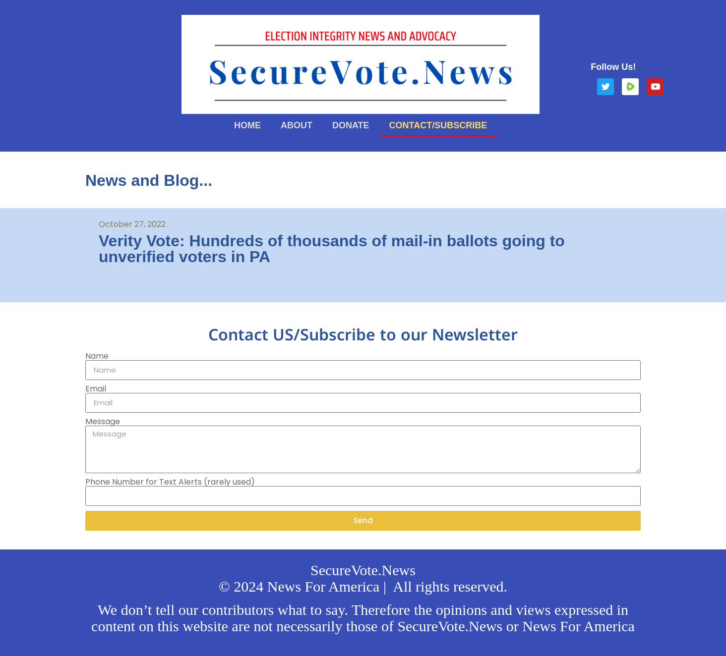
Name (97, 356)
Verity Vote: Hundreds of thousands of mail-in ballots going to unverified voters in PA (332, 249)
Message (102, 422)
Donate (350, 125)
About (296, 125)
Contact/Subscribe (438, 125)
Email (95, 389)
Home (247, 125)
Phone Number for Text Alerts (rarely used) (170, 482)
